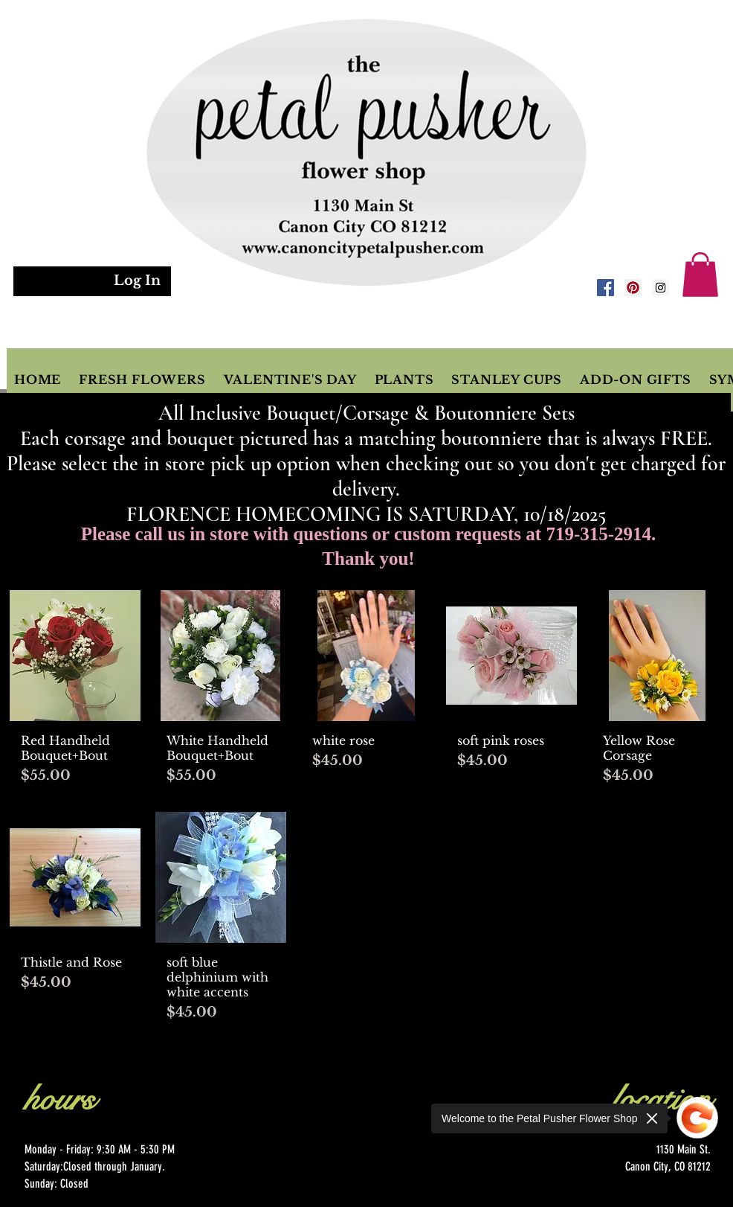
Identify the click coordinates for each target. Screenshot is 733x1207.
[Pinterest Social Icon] (633, 287)
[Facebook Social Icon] (605, 287)
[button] (700, 274)
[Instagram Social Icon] (660, 287)
